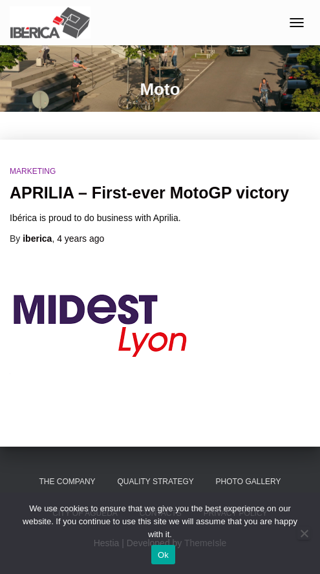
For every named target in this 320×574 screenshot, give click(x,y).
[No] (303, 533)
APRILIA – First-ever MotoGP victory (149, 193)
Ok (163, 555)
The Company (67, 481)
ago (80, 238)
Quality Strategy (155, 481)
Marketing (33, 171)
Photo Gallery (248, 481)
